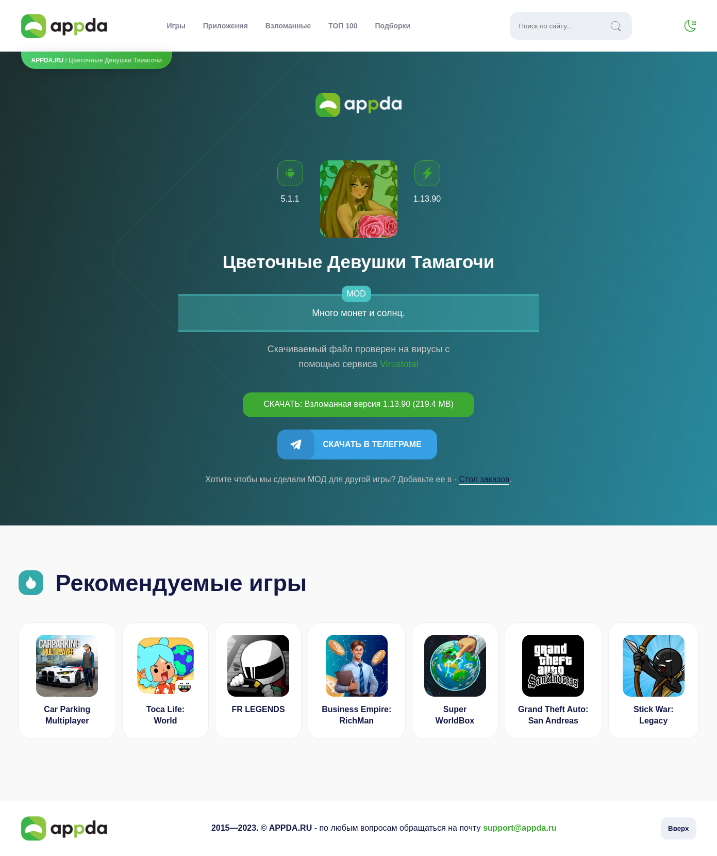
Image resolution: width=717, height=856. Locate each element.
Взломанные (288, 26)
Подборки (393, 26)
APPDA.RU (47, 60)
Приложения (225, 26)
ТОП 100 (342, 26)
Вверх (678, 828)
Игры (176, 26)
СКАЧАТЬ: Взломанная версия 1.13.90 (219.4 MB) (358, 404)
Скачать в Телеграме (372, 444)
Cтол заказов (484, 479)
